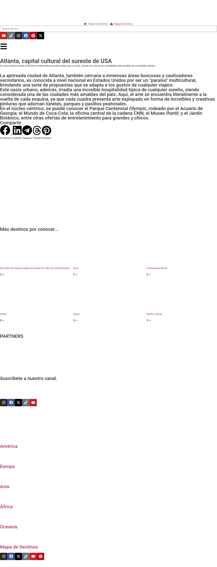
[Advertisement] (88, 202)
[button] (5, 132)
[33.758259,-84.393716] (108, 170)
